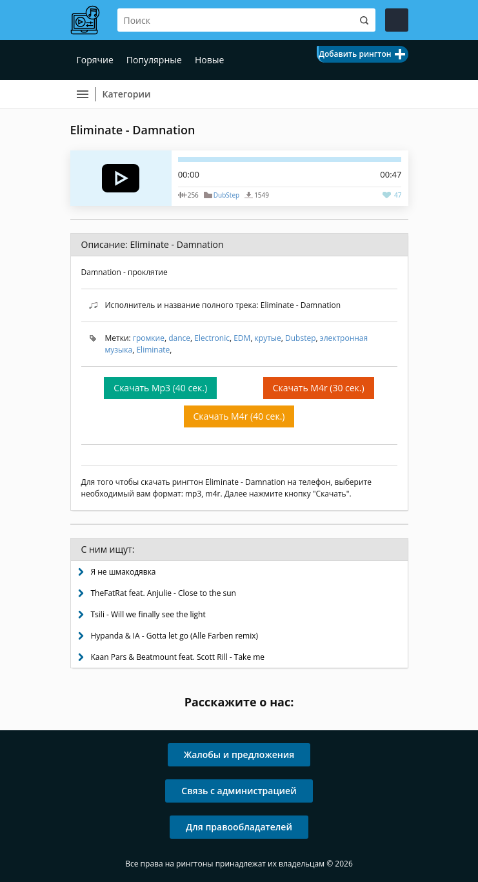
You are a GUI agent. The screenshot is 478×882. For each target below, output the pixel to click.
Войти (396, 20)
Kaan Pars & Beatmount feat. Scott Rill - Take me (178, 656)
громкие (148, 338)
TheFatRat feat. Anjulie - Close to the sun (163, 593)
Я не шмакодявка (123, 571)
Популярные (154, 60)
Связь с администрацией (238, 791)
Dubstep (300, 338)
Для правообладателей (239, 827)
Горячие (95, 60)
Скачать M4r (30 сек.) (318, 388)
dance (179, 338)
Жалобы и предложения (239, 754)
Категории (127, 94)
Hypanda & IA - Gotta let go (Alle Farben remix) (175, 635)
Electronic (212, 338)
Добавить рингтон (355, 53)
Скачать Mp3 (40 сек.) (160, 388)
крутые (268, 338)
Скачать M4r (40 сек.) (239, 416)
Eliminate (153, 349)
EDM (242, 338)
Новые (209, 60)
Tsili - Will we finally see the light (148, 614)
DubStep (226, 195)
